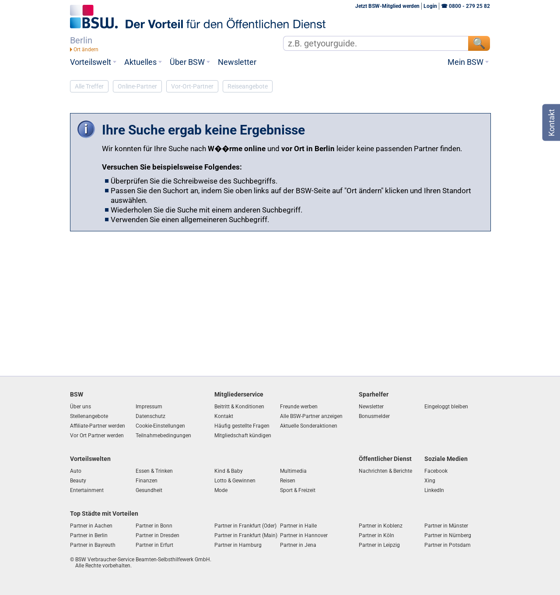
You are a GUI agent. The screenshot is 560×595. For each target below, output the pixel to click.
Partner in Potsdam (447, 545)
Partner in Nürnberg (447, 535)
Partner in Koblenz (380, 526)
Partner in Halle (298, 526)
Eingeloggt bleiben (446, 407)
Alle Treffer (89, 86)
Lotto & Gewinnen (235, 481)
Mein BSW (465, 62)
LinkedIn (434, 490)
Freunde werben (299, 407)
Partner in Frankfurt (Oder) (245, 526)
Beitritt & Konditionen (239, 407)
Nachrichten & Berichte (385, 471)
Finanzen (147, 481)
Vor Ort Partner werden (97, 435)
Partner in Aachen (91, 526)
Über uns (80, 407)
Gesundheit (149, 490)
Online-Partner (137, 86)
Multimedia (293, 471)
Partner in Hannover (304, 535)
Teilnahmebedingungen (163, 435)
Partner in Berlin (89, 535)
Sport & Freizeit (297, 490)
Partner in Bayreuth (93, 545)
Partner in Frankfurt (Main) (245, 535)
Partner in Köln (376, 535)
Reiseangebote (248, 86)
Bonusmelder (374, 416)
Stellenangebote (89, 416)
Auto (75, 471)
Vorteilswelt (90, 62)
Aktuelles (140, 62)
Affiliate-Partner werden (97, 426)
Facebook (436, 471)
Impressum (149, 407)
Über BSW (187, 62)
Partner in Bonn (154, 526)
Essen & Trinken (154, 471)
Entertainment (87, 490)
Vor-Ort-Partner (192, 86)
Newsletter (237, 62)
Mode (221, 490)
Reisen (287, 481)
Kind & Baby (228, 471)
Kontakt (223, 416)
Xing (429, 481)
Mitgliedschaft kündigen (242, 435)
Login (430, 6)
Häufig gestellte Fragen (242, 426)
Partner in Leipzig (379, 545)
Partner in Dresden (157, 535)
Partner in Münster (446, 526)
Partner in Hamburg (238, 545)
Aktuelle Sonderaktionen (308, 426)
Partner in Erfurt (154, 545)
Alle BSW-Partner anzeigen (311, 416)
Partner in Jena (298, 545)
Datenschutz (150, 416)
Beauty (78, 481)
